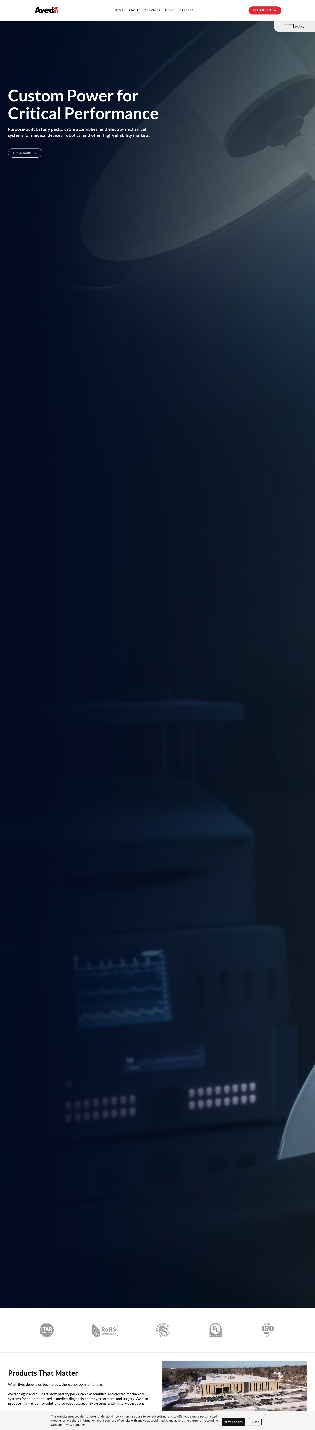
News (170, 10)
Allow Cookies (233, 1422)
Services (152, 10)
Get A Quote (264, 10)
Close (255, 1422)
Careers (186, 10)
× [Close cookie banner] (265, 1415)
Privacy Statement (75, 1425)
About (134, 10)
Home (119, 10)
